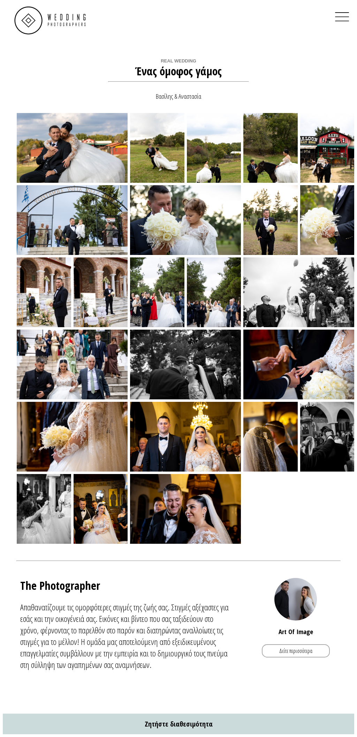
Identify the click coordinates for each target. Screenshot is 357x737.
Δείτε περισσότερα (295, 651)
